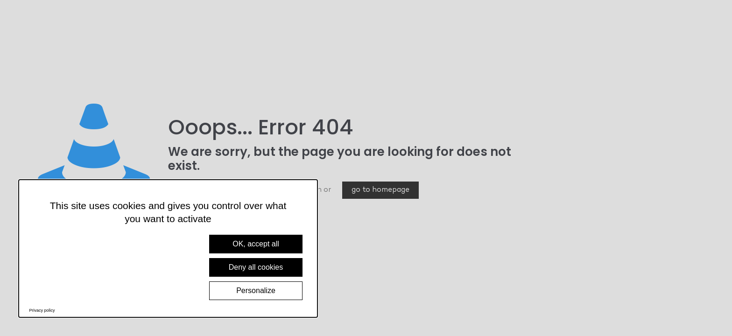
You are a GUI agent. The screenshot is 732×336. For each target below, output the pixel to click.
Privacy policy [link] (42, 310)
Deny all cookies (256, 267)
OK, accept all (255, 244)
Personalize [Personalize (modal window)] (255, 290)
